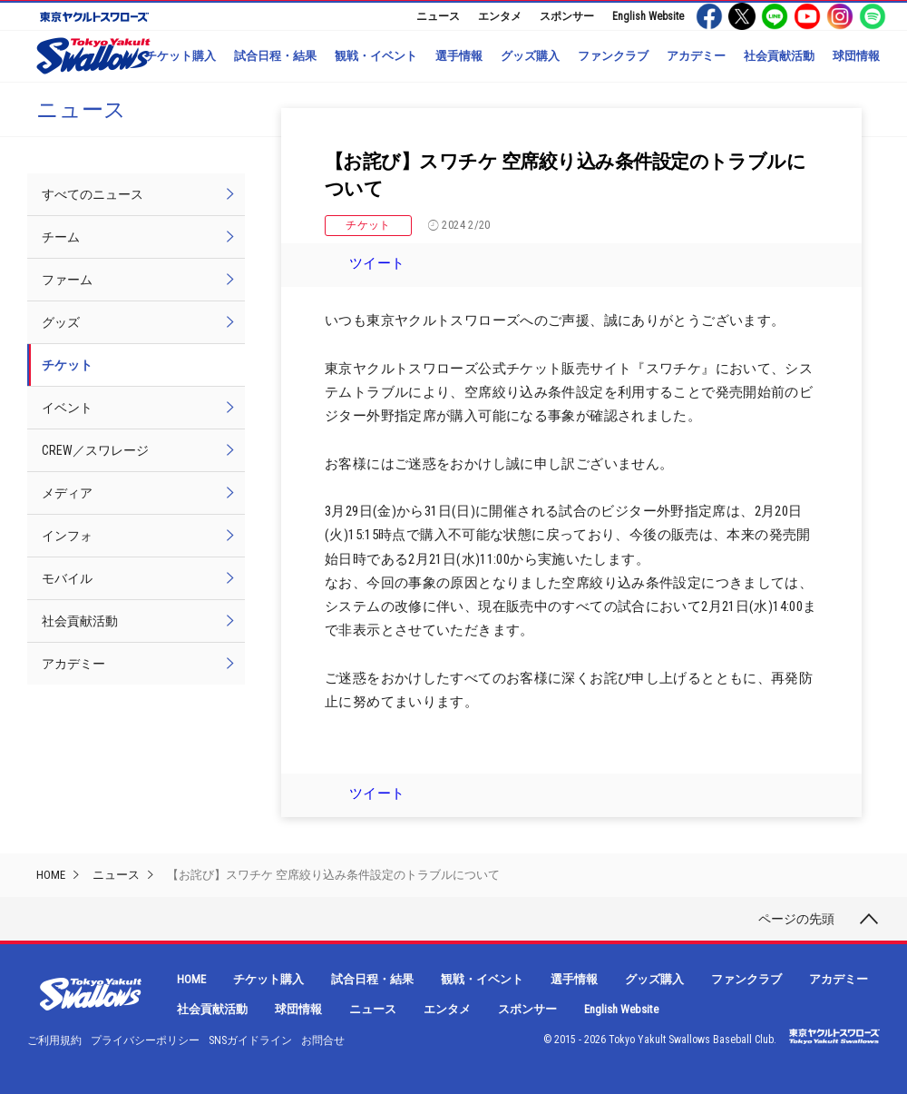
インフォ (67, 535)
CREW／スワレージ (95, 450)
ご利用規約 (54, 1040)
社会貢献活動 (779, 56)
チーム (61, 237)
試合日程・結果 (275, 56)
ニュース (438, 16)
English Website (648, 16)
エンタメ (500, 16)
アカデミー (696, 56)
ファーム (67, 279)
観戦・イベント (376, 56)
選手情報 (459, 56)
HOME (50, 875)
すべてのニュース (92, 194)
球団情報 (856, 56)
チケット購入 (180, 56)
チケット (368, 225)
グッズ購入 (530, 56)
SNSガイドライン (250, 1040)
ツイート (377, 263)
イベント (67, 407)
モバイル (67, 578)
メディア (67, 493)
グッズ (61, 322)
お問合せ (323, 1040)
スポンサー (567, 16)
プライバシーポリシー (145, 1040)
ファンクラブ (613, 56)
